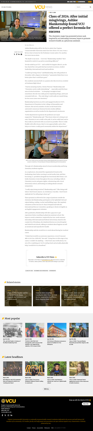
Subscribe (86, 404)
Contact (29, 427)
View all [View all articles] (46, 389)
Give (89, 1)
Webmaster (47, 427)
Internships (52, 270)
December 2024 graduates (41, 270)
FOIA (52, 427)
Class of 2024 (29, 270)
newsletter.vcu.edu (47, 259)
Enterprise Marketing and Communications (13, 406)
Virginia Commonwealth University (18, 1)
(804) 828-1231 (5, 410)
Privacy (34, 427)
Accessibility (40, 427)
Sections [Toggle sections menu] (6, 7)
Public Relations (5, 408)
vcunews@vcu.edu (6, 412)
